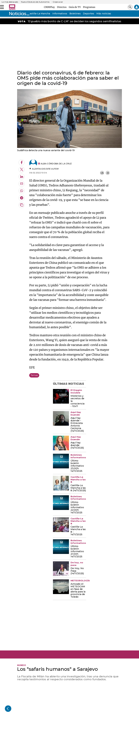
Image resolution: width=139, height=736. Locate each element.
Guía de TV (75, 7)
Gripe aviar (58, 2)
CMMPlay (50, 7)
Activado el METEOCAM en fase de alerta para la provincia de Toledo (78, 590)
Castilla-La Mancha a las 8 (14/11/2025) (78, 488)
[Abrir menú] (2, 7)
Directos (62, 7)
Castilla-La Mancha (39, 13)
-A (107, 172)
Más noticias (103, 13)
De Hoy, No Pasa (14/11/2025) (77, 571)
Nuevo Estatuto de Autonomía (35, 2)
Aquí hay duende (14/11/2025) (77, 445)
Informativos (59, 13)
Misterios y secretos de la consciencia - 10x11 (77, 401)
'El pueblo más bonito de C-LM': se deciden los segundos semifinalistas (74, 21)
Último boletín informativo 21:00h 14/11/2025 (77, 551)
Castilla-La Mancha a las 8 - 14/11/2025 (78, 531)
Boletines (75, 13)
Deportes (88, 13)
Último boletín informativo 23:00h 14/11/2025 (77, 466)
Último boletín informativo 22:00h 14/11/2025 (77, 507)
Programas (89, 7)
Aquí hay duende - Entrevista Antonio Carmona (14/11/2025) (77, 424)
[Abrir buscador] (130, 7)
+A (101, 172)
